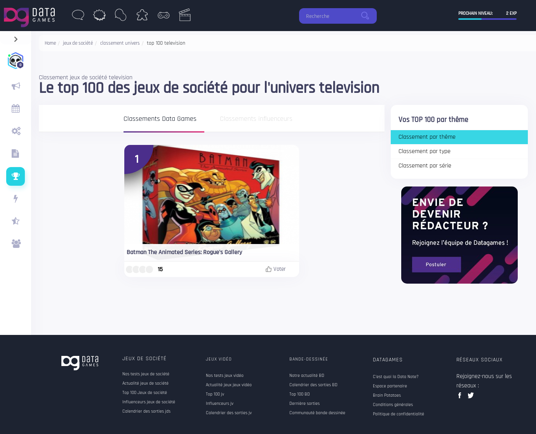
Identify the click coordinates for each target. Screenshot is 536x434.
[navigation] (15, 37)
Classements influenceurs (256, 119)
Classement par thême (427, 137)
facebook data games (461, 397)
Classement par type (425, 151)
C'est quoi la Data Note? (396, 377)
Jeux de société (144, 358)
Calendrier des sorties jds (146, 411)
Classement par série (425, 166)
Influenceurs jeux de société (148, 402)
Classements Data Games (160, 119)
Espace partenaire (390, 386)
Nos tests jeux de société (145, 374)
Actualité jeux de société (145, 383)
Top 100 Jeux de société (144, 392)
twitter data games (471, 397)
